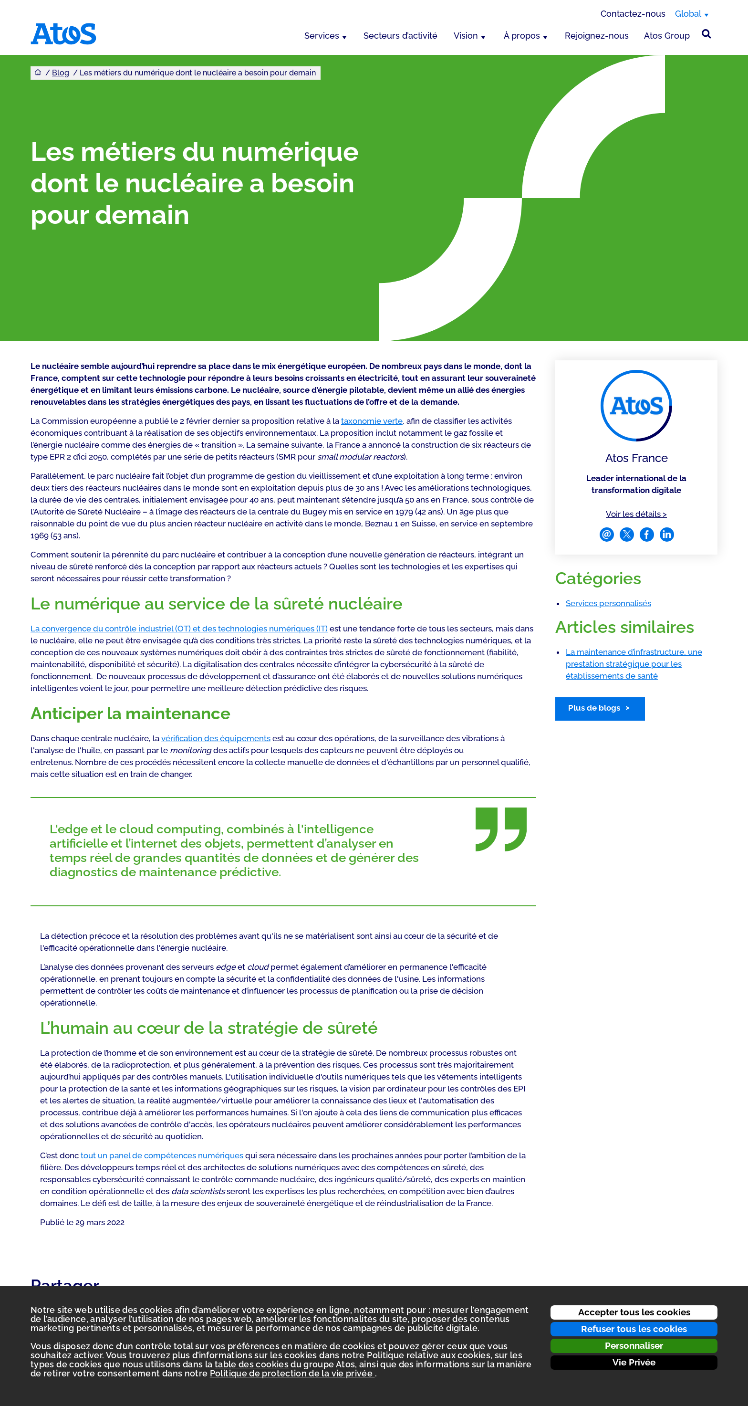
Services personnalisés (608, 603)
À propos (522, 36)
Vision (466, 36)
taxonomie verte (372, 421)
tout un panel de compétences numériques (162, 1155)
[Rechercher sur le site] (706, 34)
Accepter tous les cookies (634, 1312)
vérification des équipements (215, 738)
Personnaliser (634, 1345)
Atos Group (667, 36)
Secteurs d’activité (400, 36)
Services (321, 36)
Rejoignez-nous (597, 36)
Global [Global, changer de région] (688, 14)
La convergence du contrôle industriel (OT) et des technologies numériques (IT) (179, 628)
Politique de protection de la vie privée (292, 1373)
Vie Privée (634, 1362)
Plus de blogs (594, 708)
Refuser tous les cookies (634, 1328)
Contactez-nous (633, 14)
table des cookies (252, 1364)
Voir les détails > (636, 513)
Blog (60, 72)
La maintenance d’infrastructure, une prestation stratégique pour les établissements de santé (634, 664)
